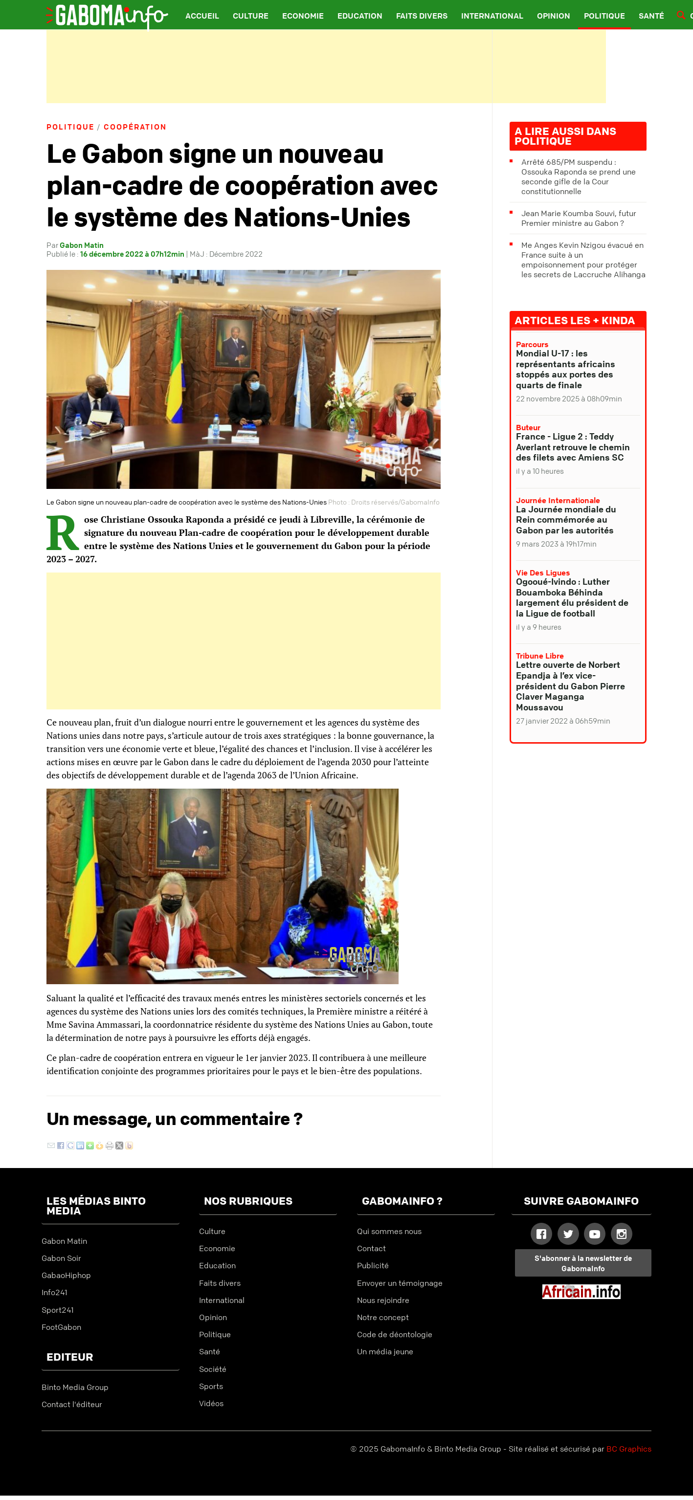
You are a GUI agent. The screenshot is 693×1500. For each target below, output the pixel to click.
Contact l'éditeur (72, 1404)
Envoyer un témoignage (400, 1283)
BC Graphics (628, 1449)
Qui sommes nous (389, 1231)
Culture (250, 16)
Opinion (553, 16)
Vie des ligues (543, 572)
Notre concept (383, 1317)
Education (359, 16)
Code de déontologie (394, 1334)
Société (212, 1369)
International (492, 16)
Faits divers (421, 16)
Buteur (528, 427)
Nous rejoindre (383, 1300)
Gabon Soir (61, 1258)
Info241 (54, 1292)
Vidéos (211, 1403)
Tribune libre (540, 656)
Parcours (532, 344)
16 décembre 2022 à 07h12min (132, 254)
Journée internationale (558, 500)
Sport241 (58, 1310)
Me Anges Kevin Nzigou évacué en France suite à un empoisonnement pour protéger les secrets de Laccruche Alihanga (583, 259)
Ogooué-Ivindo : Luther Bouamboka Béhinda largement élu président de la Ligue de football (572, 597)
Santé (651, 16)
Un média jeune (385, 1351)
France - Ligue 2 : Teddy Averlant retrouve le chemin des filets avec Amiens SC (573, 447)
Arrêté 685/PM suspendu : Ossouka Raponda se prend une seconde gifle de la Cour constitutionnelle (578, 176)
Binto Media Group (75, 1387)
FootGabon (61, 1327)
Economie (303, 16)
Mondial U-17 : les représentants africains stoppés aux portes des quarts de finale (565, 369)
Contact (371, 1248)
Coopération (135, 127)
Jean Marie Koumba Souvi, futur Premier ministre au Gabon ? (578, 218)
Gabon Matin (82, 245)
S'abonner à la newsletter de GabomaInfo (583, 1263)
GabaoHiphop (66, 1275)
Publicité (373, 1265)
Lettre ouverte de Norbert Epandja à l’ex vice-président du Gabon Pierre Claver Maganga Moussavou (570, 685)
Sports (211, 1386)
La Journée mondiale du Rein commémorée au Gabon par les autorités (566, 519)
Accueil (202, 16)
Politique (604, 16)
